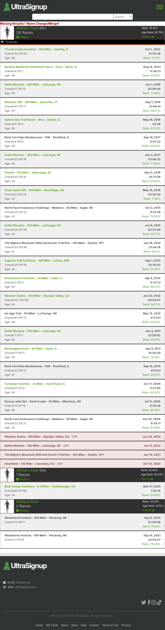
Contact (94, 625)
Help (83, 625)
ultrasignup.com (25, 587)
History (148, 36)
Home (39, 625)
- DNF (41, 436)
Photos (22, 37)
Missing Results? (12, 23)
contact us (23, 582)
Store (74, 625)
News (64, 625)
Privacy (125, 625)
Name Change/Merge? (43, 23)
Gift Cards (52, 625)
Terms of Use (110, 625)
